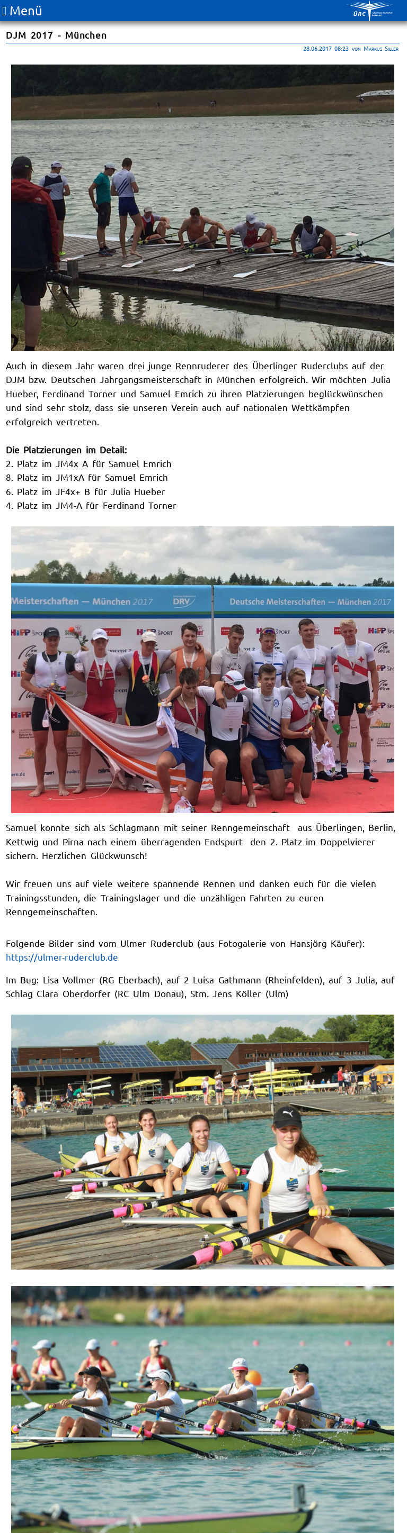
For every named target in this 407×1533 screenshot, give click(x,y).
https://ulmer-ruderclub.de (62, 956)
